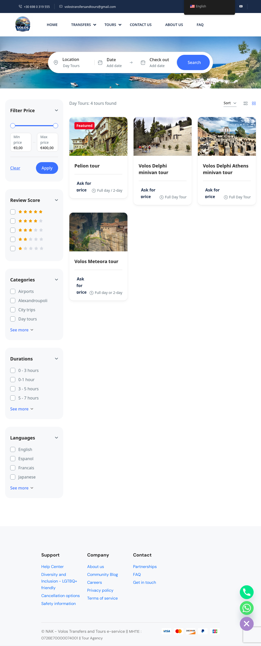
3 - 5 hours (28, 388)
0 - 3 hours (28, 370)
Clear (15, 168)
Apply (47, 168)
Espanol (25, 458)
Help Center (52, 566)
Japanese (27, 477)
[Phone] (247, 592)
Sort (230, 102)
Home (52, 24)
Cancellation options (60, 595)
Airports (26, 291)
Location (70, 59)
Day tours (27, 319)
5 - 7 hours (28, 398)
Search (194, 62)
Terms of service (102, 598)
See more (21, 329)
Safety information (58, 603)
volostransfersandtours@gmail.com (87, 7)
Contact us (141, 24)
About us (174, 24)
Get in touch (144, 582)
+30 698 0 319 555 (34, 7)
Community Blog (102, 574)
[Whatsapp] (247, 608)
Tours (113, 24)
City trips (26, 309)
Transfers (83, 24)
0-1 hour (26, 379)
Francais (26, 467)
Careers (94, 582)
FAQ (200, 24)
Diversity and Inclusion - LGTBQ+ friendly (59, 581)
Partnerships (145, 566)
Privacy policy (100, 590)
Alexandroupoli (32, 300)
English (25, 449)
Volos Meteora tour (96, 261)
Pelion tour (87, 166)
